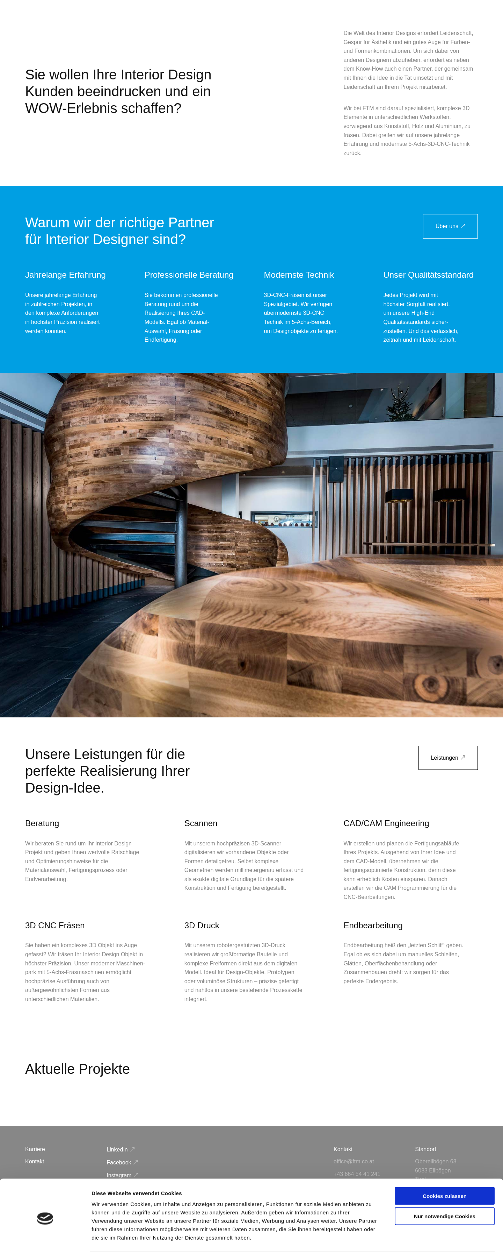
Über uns (447, 226)
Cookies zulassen (445, 1171)
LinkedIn (117, 1150)
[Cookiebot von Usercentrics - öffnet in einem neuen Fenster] (45, 1241)
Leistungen (444, 758)
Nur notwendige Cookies (444, 1192)
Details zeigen (371, 1241)
